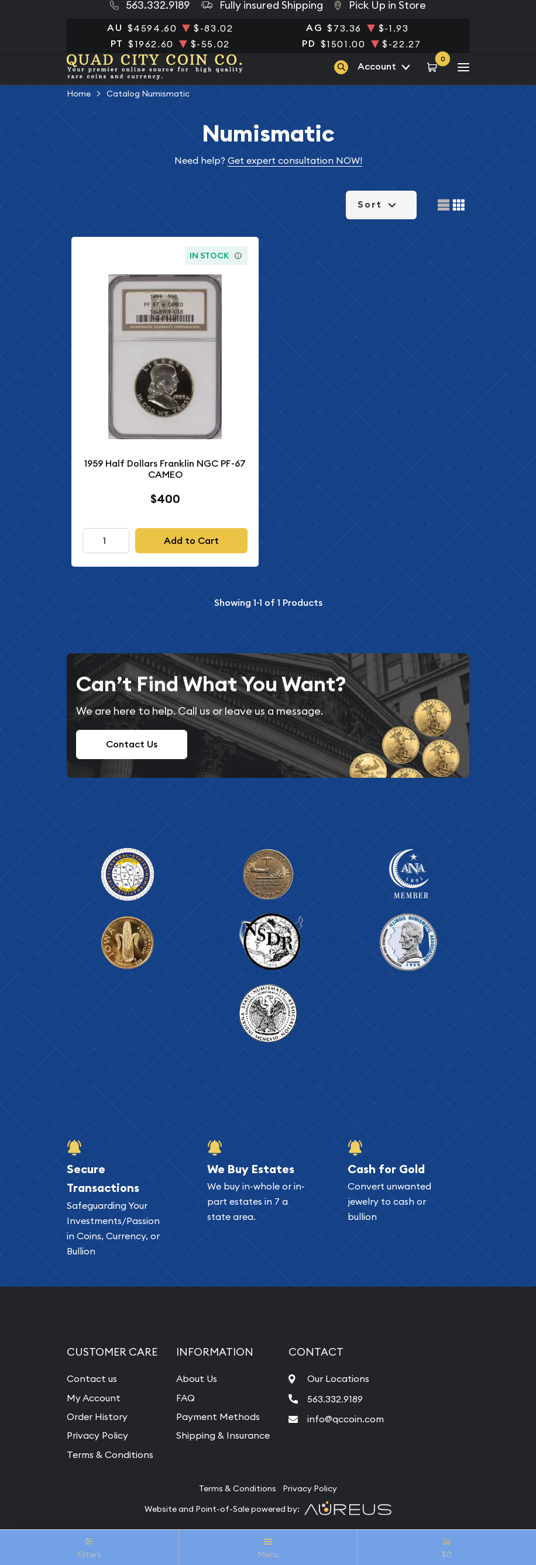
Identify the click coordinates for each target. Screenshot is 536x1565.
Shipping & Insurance (223, 1435)
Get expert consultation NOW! (295, 160)
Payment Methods (218, 1416)
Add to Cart (191, 541)
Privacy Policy (97, 1435)
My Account (94, 1398)
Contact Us (131, 744)
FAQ (185, 1398)
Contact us (92, 1378)
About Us (196, 1378)
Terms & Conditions (110, 1454)
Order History (97, 1416)
